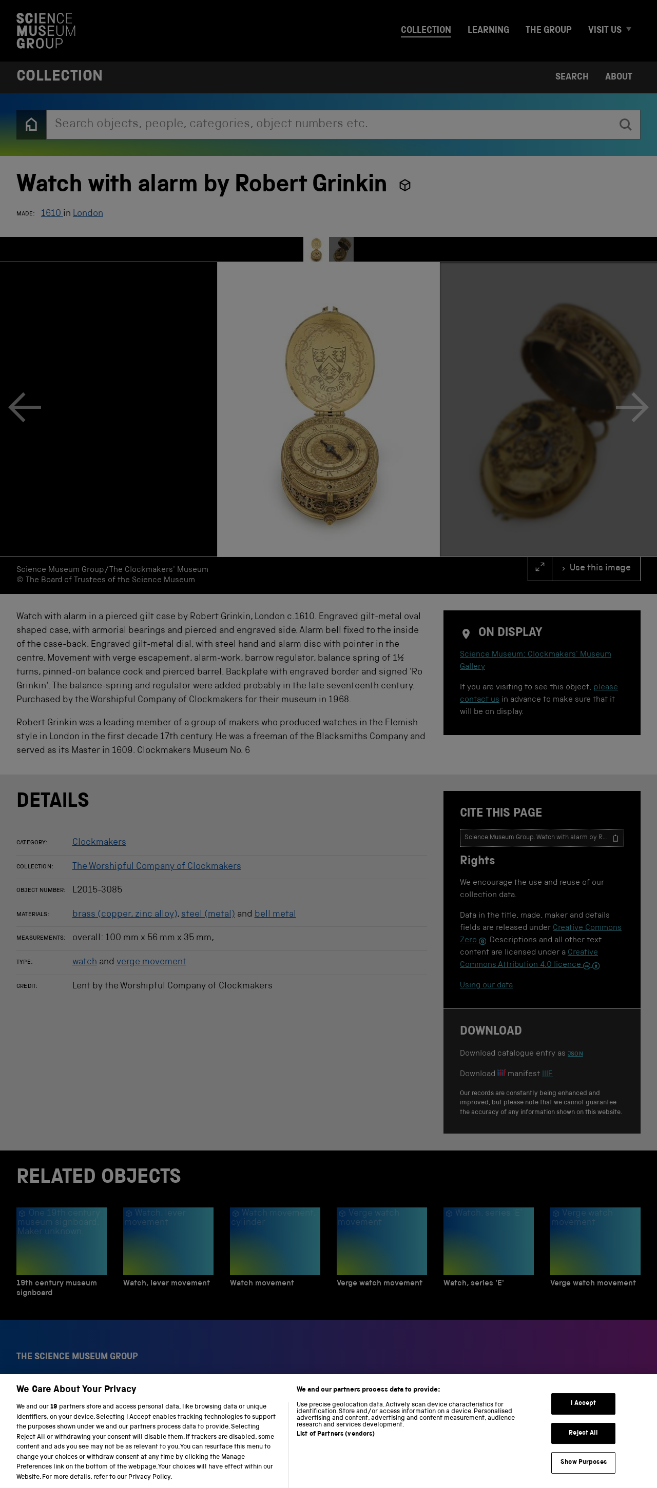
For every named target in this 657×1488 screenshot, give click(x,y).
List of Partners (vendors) (336, 1447)
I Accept (583, 1417)
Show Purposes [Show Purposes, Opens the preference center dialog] (584, 1476)
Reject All (583, 1446)
